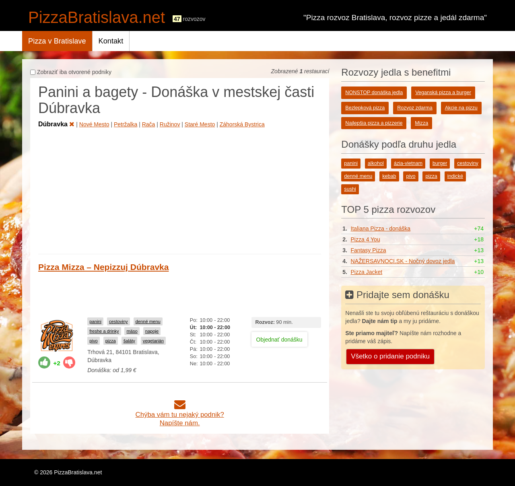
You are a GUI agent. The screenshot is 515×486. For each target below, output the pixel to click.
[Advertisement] (179, 189)
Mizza (421, 123)
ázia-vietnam (408, 163)
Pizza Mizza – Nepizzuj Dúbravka (103, 267)
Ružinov (170, 124)
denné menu (148, 321)
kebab (389, 176)
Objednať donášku (279, 339)
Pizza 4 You (365, 239)
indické (455, 176)
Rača (148, 124)
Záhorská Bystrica (242, 124)
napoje (152, 331)
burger (440, 163)
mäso (131, 331)
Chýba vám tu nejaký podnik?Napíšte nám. (180, 414)
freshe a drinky (104, 331)
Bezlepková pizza (365, 108)
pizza (110, 340)
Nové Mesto (94, 124)
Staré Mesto (200, 124)
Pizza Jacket (367, 272)
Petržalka (125, 124)
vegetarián (153, 340)
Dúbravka (56, 124)
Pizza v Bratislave (57, 41)
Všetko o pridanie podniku (390, 356)
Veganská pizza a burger (443, 92)
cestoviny (118, 321)
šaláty (129, 340)
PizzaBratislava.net (96, 17)
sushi (350, 189)
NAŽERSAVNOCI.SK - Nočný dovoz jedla (403, 261)
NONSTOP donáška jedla (374, 92)
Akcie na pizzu (461, 108)
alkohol (376, 163)
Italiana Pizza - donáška (381, 228)
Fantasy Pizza (368, 250)
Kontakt (111, 41)
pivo (93, 340)
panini (95, 321)
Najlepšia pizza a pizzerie (373, 123)
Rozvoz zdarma (415, 108)
